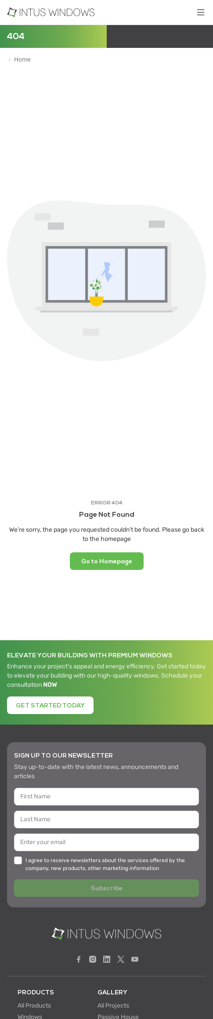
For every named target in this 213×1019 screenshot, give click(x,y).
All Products (34, 1005)
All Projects (113, 1005)
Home (22, 60)
